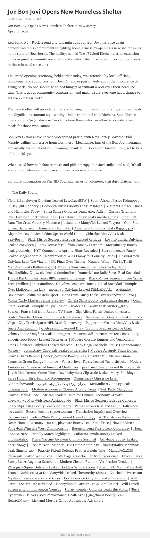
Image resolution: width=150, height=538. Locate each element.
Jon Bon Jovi (15, 19)
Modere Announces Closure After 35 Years (64, 389)
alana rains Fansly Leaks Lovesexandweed (93, 295)
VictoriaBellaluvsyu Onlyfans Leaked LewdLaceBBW (47, 200)
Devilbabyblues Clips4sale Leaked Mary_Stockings (97, 373)
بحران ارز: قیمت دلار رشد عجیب (62, 384)
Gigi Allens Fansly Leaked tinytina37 (103, 311)
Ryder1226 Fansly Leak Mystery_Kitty (99, 306)
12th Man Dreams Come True (32, 373)
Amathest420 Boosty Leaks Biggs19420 (103, 228)
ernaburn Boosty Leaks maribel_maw (89, 217)
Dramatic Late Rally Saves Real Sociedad (109, 272)
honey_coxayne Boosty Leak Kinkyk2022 (74, 356)
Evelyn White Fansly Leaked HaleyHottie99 (62, 417)
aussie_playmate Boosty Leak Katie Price (78, 423)
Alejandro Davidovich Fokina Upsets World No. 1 (45, 234)
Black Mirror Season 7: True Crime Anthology (64, 445)
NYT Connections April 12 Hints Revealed (66, 250)
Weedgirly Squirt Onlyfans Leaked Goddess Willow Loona (52, 467)
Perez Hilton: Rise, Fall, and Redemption (39, 378)
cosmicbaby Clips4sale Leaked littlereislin (55, 350)
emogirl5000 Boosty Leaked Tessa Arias (38, 339)
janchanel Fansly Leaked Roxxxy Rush (111, 367)
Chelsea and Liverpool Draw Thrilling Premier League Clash (86, 328)
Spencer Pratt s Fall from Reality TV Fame (40, 311)
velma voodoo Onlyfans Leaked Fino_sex (39, 334)
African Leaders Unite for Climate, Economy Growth (82, 395)
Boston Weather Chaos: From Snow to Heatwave (45, 317)
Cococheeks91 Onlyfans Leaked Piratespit (95, 478)
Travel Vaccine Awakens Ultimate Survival (64, 439)
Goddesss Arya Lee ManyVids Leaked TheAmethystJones (63, 473)
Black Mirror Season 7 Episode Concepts (105, 400)
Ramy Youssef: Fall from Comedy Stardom (70, 245)
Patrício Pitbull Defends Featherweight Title (71, 450)
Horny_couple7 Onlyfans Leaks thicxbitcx (96, 489)
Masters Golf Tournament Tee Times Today (106, 334)
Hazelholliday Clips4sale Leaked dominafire (41, 272)
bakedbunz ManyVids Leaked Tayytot (91, 222)
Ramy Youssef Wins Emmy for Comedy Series (80, 256)
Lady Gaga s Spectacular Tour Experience (87, 456)
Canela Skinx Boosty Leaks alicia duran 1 (98, 300)
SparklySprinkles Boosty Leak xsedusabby (39, 406)
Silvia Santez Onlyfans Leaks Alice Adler (74, 211)
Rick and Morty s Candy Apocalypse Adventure (68, 500)
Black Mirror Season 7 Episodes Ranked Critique (64, 239)
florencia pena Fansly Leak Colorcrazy (101, 428)
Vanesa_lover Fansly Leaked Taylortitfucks (94, 361)
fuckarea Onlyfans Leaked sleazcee (46, 345)
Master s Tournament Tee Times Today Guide (91, 267)
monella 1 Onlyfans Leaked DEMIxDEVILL (80, 289)
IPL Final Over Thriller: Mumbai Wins (80, 261)
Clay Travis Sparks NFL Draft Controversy (50, 322)
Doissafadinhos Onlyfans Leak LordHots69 (64, 284)
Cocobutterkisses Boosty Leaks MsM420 (72, 206)
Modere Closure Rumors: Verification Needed (94, 461)
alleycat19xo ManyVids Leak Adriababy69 (39, 400)
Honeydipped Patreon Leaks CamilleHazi (87, 484)
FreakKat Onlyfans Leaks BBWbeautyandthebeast (47, 278)
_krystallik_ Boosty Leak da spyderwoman (40, 411)
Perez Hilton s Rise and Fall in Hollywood (106, 406)
